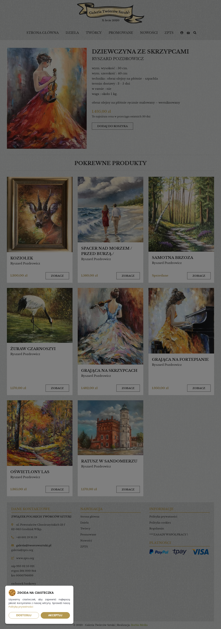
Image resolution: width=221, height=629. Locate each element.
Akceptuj (55, 615)
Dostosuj (23, 615)
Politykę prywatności (21, 606)
